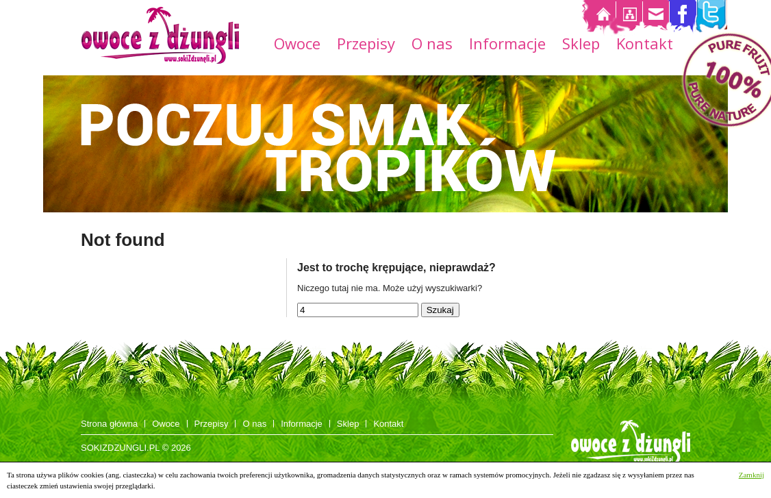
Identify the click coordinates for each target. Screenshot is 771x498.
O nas (432, 45)
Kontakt (644, 45)
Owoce (297, 45)
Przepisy (366, 45)
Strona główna (109, 424)
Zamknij (751, 475)
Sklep (581, 45)
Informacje (507, 45)
